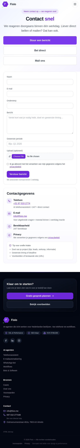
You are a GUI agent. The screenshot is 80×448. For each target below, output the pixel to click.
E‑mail (9, 89)
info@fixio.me (20, 216)
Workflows (7, 367)
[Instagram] (19, 340)
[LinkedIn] (12, 340)
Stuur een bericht (40, 40)
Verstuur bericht (18, 174)
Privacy (6, 396)
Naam (9, 77)
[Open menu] (75, 4)
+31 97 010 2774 (21, 204)
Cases (6, 385)
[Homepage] (9, 4)
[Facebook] (5, 340)
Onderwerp (11, 101)
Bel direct (40, 50)
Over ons (7, 389)
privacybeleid (15, 167)
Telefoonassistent (10, 355)
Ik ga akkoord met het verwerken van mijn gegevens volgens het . (37, 165)
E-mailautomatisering (12, 359)
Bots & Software (10, 370)
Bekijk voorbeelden (40, 304)
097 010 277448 (14, 415)
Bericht (10, 112)
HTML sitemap (8, 432)
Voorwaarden (9, 393)
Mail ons (40, 60)
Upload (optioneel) (15, 151)
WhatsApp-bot (9, 363)
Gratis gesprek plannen (40, 296)
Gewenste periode (15, 139)
